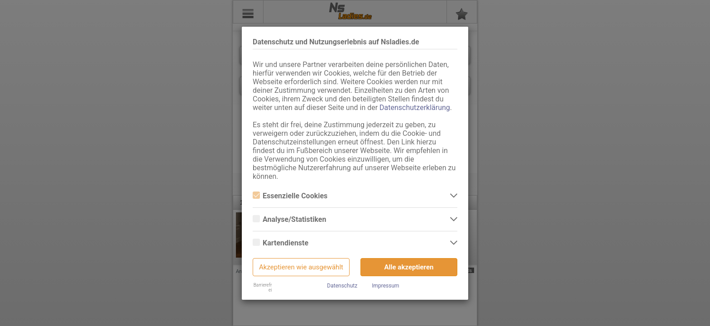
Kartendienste (280, 243)
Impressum (385, 286)
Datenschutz (342, 286)
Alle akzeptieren (409, 267)
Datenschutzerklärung (414, 107)
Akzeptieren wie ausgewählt (301, 267)
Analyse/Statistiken (289, 219)
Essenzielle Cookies (290, 196)
